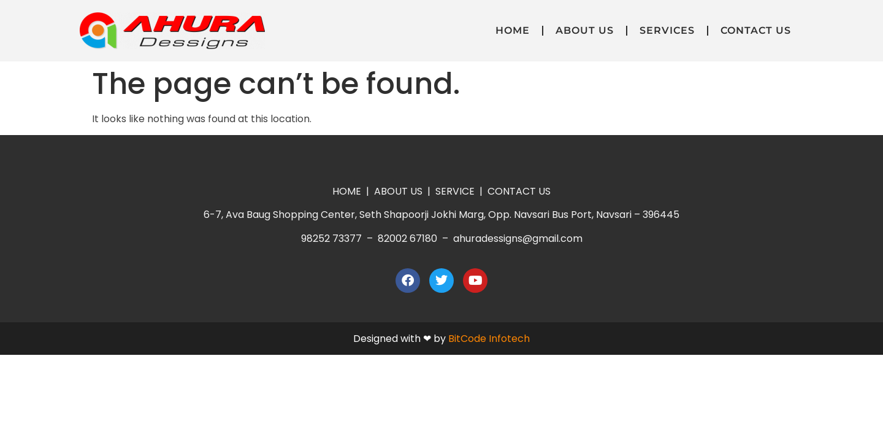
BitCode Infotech (489, 339)
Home (512, 30)
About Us (585, 30)
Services (667, 30)
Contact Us (756, 30)
